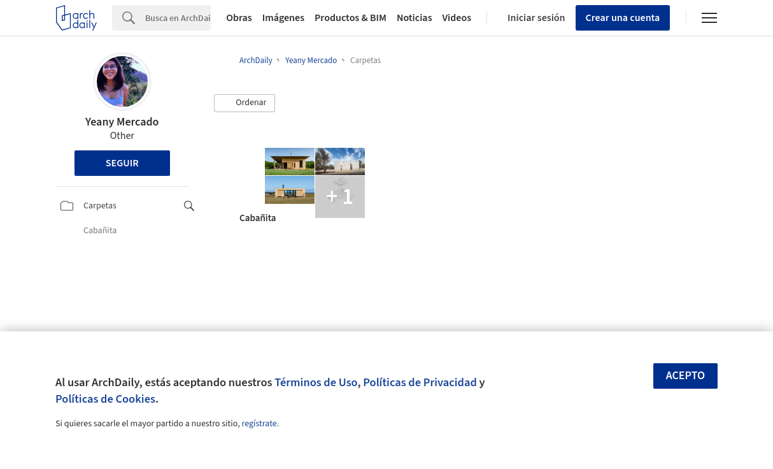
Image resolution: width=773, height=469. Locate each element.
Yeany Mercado (122, 122)
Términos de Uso (315, 382)
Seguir (122, 163)
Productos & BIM (350, 18)
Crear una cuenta (623, 18)
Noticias (414, 18)
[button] (244, 103)
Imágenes (283, 18)
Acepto (686, 376)
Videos (457, 18)
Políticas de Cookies (105, 399)
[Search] (178, 18)
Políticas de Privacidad (420, 382)
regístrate (258, 423)
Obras (239, 18)
